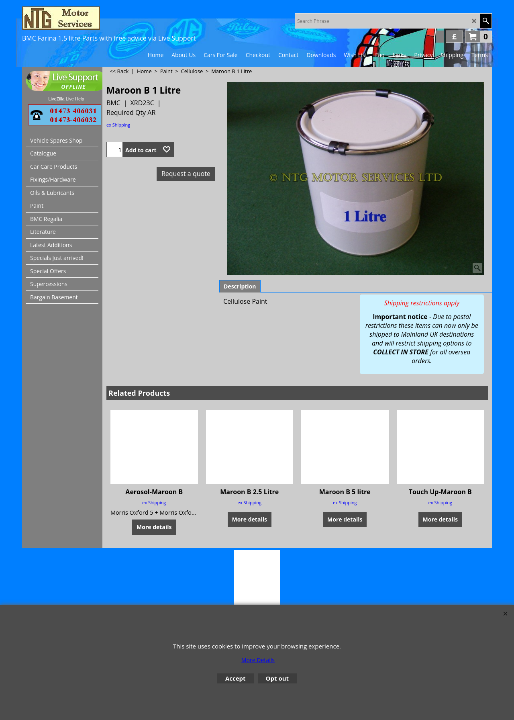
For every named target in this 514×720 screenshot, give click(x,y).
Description (240, 286)
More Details (258, 660)
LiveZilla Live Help (66, 98)
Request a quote (185, 173)
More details (154, 527)
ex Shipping (118, 125)
